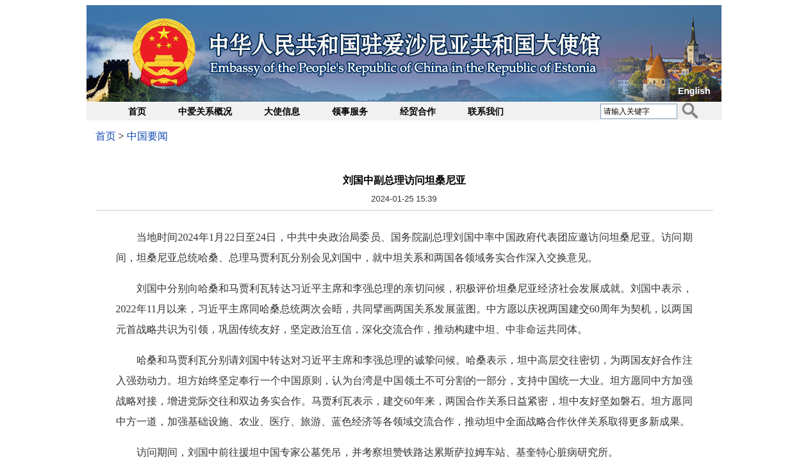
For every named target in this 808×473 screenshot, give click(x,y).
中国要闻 (147, 136)
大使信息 (282, 111)
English (694, 91)
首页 (137, 111)
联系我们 (486, 111)
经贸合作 (418, 111)
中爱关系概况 (205, 111)
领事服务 (350, 111)
